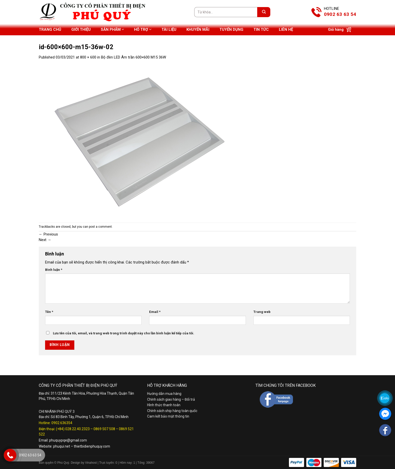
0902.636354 (61, 423)
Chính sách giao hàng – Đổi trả (171, 399)
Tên (49, 312)
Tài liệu (168, 29)
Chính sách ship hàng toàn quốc (172, 411)
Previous (48, 234)
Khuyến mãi (197, 29)
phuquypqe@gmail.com (68, 440)
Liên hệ (286, 29)
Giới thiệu (81, 29)
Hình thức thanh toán (163, 405)
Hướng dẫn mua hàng (164, 394)
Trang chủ (50, 29)
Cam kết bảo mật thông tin (168, 416)
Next (45, 240)
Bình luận (53, 270)
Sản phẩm (112, 29)
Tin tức (261, 29)
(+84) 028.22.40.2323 (73, 429)
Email (154, 312)
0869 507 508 (104, 429)
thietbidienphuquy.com (92, 446)
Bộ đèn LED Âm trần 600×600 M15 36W (133, 57)
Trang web (262, 312)
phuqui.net (61, 446)
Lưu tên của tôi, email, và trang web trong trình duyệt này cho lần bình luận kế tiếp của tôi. (123, 333)
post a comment (100, 226)
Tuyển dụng (231, 29)
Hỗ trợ (142, 29)
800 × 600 (88, 57)
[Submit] (263, 12)
